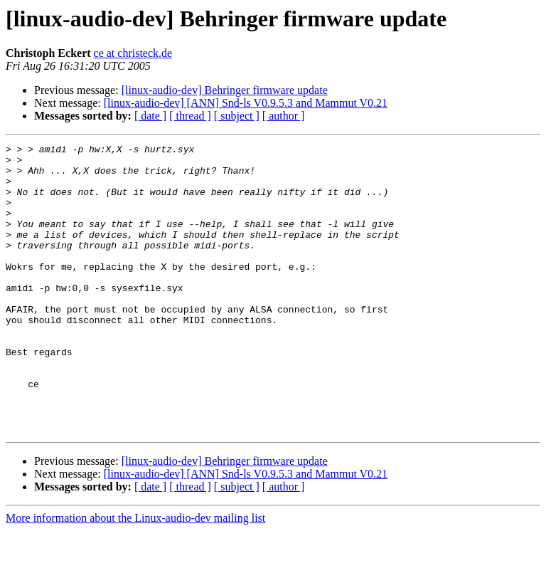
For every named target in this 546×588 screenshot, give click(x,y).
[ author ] (283, 116)
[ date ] (150, 116)
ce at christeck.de (133, 53)
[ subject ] (236, 116)
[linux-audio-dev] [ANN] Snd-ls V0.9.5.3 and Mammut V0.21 (245, 103)
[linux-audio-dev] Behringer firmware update (225, 90)
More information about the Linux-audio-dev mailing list (135, 575)
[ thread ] (190, 116)
